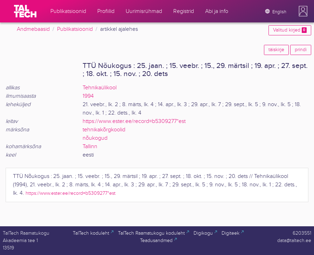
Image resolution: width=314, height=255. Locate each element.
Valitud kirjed (290, 30)
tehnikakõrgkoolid (104, 129)
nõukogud (95, 138)
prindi (301, 50)
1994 (88, 96)
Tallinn (90, 146)
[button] (303, 11)
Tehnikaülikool (100, 87)
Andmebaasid (33, 29)
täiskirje (276, 50)
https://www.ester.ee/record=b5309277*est (134, 121)
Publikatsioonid (75, 29)
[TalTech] (25, 11)
